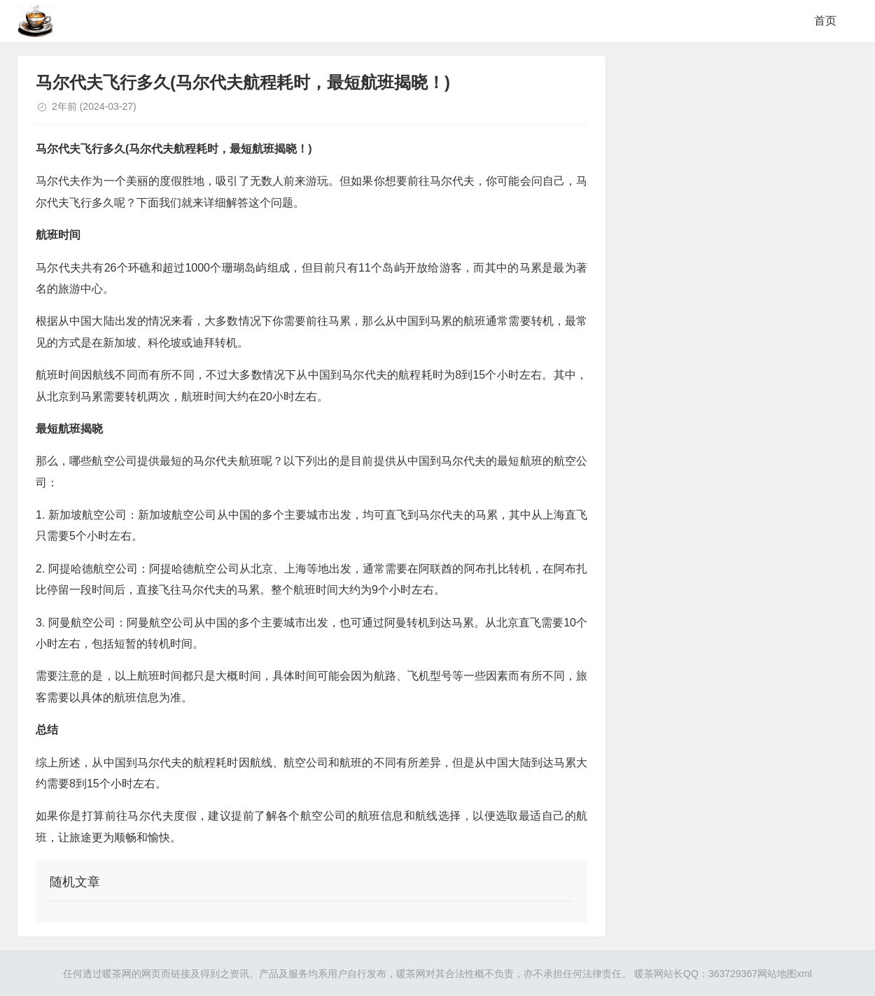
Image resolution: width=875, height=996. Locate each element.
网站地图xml (784, 973)
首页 (825, 21)
